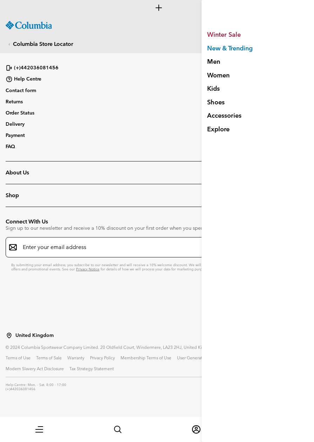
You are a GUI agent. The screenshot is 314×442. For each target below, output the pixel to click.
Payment (15, 135)
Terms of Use (18, 357)
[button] (39, 429)
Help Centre (23, 79)
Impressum (266, 357)
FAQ (10, 146)
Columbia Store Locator (43, 44)
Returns (14, 101)
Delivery (15, 124)
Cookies (290, 357)
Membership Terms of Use (146, 357)
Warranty (75, 357)
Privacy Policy (102, 357)
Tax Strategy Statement (91, 368)
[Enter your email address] (152, 247)
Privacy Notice (88, 269)
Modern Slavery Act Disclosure (35, 368)
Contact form (21, 90)
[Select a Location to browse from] (9, 335)
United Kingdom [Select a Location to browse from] (34, 335)
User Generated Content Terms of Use (213, 357)
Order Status (20, 113)
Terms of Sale (49, 357)
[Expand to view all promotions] (157, 7)
